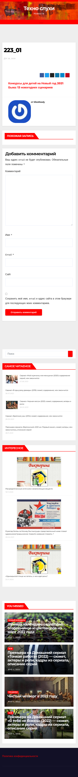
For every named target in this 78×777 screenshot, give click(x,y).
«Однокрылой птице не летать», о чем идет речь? (26, 576)
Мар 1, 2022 (14, 637)
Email (9, 254)
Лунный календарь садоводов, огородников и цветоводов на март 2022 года (36, 628)
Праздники (13, 692)
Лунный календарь (16, 620)
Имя (8, 234)
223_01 (12, 50)
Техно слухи (39, 8)
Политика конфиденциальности (20, 756)
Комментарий (12, 171)
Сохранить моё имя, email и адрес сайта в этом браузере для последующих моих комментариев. (38, 301)
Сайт (8, 274)
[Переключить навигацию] (41, 22)
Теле (10, 648)
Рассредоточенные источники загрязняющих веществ (29, 489)
